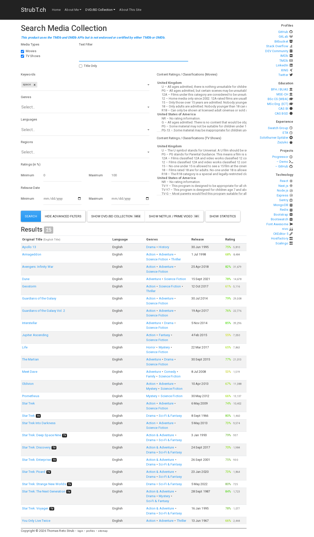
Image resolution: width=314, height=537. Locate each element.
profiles (90, 531)
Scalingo (281, 243)
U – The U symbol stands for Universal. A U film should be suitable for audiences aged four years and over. (202, 150)
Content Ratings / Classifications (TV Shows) (189, 138)
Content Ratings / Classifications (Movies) (187, 74)
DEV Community (276, 51)
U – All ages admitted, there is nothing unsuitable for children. (202, 87)
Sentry (283, 200)
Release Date (30, 188)
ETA (285, 132)
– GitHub (281, 166)
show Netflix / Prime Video (174, 216)
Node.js (282, 190)
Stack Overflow (277, 46)
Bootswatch (279, 219)
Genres (26, 97)
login (80, 531)
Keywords (28, 74)
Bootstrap (281, 214)
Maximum (96, 175)
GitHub (283, 32)
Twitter (283, 75)
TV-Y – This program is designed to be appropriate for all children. (202, 186)
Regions (27, 142)
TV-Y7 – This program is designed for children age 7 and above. (202, 190)
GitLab (283, 36)
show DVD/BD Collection (116, 216)
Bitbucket (281, 41)
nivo (285, 229)
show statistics (222, 216)
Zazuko (282, 142)
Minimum (27, 175)
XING (284, 70)
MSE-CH (282, 94)
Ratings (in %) (30, 164)
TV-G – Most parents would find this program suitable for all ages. (202, 194)
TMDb (283, 60)
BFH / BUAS (279, 89)
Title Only (90, 66)
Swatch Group (278, 128)
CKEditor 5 (280, 234)
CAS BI (283, 108)
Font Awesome (277, 224)
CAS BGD (281, 113)
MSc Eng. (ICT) (277, 104)
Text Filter (85, 44)
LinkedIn (282, 65)
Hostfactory (279, 238)
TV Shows (33, 56)
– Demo (282, 162)
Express (282, 195)
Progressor (280, 157)
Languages (29, 119)
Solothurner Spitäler (274, 137)
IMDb (284, 56)
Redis (284, 209)
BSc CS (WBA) (278, 99)
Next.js (283, 186)
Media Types (30, 44)
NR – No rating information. (202, 118)
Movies (31, 51)
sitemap (102, 531)
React (284, 181)
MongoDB (281, 205)
